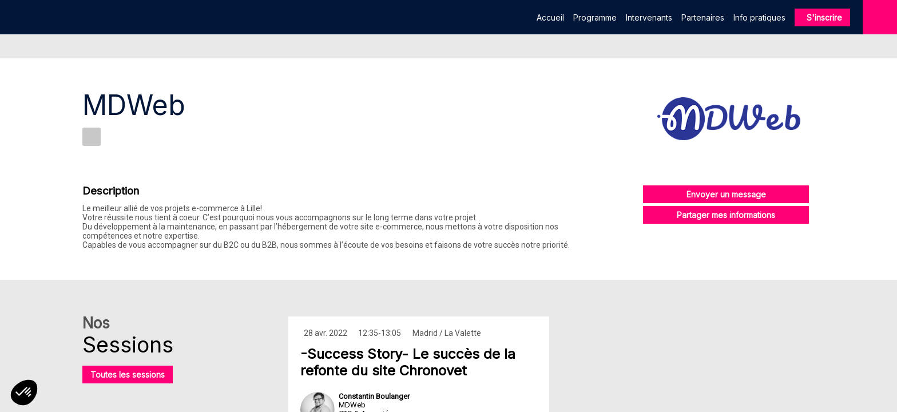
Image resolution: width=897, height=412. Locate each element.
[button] (822, 17)
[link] (550, 17)
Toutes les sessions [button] (127, 374)
